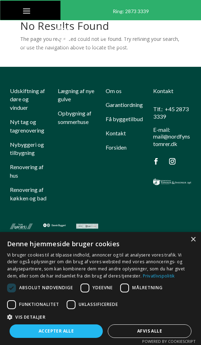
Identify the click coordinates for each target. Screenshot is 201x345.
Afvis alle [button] (149, 331)
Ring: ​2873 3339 (131, 11)
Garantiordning (124, 104)
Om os (114, 90)
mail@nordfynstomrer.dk (171, 140)
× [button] (193, 239)
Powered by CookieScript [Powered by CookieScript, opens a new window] (169, 341)
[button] (100, 317)
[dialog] (100, 288)
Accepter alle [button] (56, 331)
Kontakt (116, 133)
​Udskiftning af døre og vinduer (27, 99)
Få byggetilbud (124, 118)
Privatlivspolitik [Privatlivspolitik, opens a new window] (159, 276)
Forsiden (116, 147)
